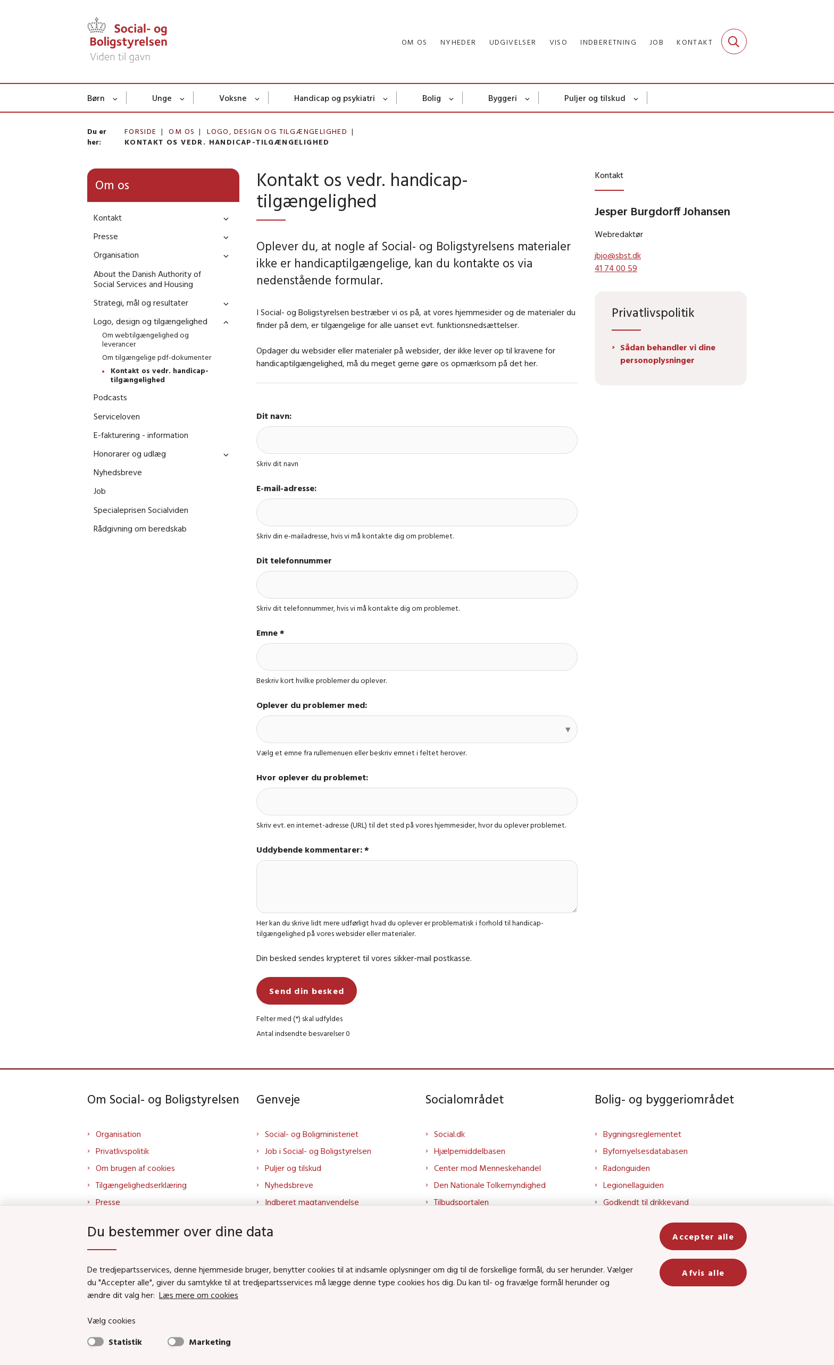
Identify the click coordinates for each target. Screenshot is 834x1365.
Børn (96, 97)
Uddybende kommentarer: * (312, 849)
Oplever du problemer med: (311, 705)
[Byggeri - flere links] (528, 97)
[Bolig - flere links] (452, 97)
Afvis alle (703, 1272)
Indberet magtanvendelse (312, 1202)
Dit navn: (273, 415)
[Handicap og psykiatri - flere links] (386, 97)
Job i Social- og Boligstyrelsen (318, 1150)
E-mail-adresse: (286, 488)
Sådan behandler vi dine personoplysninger (667, 353)
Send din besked (306, 990)
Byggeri (502, 97)
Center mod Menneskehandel (487, 1167)
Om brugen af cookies (135, 1167)
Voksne (233, 97)
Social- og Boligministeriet (311, 1133)
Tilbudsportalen (461, 1202)
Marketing (210, 1341)
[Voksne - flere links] (258, 97)
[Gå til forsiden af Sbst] (127, 41)
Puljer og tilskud (595, 97)
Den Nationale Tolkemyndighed (490, 1184)
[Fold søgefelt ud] (734, 41)
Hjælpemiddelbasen (469, 1150)
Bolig (431, 97)
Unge (162, 97)
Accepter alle (703, 1236)
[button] (223, 218)
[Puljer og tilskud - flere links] (636, 97)
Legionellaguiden (633, 1184)
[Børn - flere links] (116, 97)
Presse (108, 1202)
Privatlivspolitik (122, 1150)
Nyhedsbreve (289, 1184)
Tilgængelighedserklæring (141, 1184)
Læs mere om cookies (198, 1295)
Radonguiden (626, 1167)
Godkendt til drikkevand (646, 1202)
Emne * (270, 632)
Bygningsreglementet (642, 1133)
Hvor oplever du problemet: (312, 777)
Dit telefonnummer (294, 560)
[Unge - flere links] (183, 97)
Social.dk (449, 1133)
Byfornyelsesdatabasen (645, 1150)
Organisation (118, 1133)
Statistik (125, 1341)
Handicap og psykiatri (334, 97)
